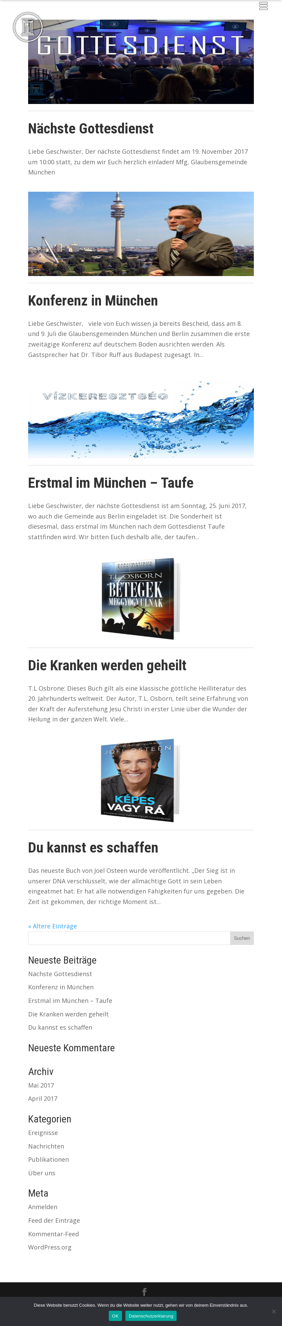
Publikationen (48, 1159)
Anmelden (42, 1207)
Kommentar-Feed (53, 1234)
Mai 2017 (41, 1085)
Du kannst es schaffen (93, 847)
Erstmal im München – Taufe (111, 482)
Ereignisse (43, 1133)
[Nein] (273, 1311)
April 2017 (42, 1098)
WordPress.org (50, 1247)
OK (115, 1316)
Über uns (41, 1173)
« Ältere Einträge (52, 926)
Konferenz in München (93, 300)
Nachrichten (46, 1146)
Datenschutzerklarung (151, 1316)
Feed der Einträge (54, 1220)
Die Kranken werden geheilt (107, 665)
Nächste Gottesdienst (91, 128)
